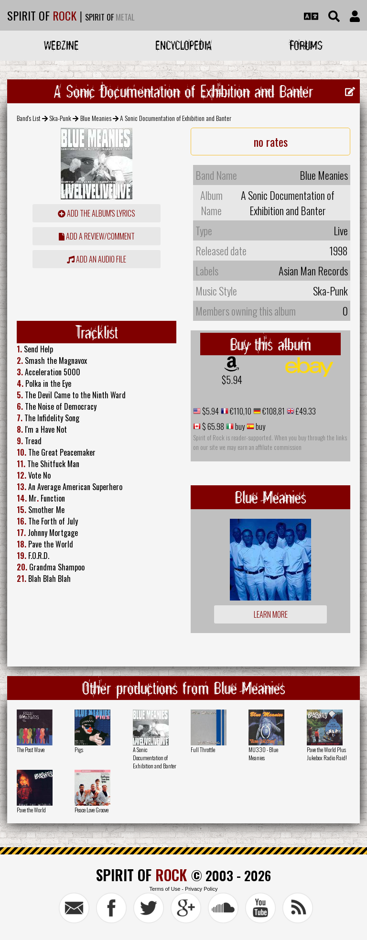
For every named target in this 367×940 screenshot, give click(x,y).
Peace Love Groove (91, 810)
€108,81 (273, 411)
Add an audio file (96, 259)
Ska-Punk (60, 118)
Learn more (271, 614)
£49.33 (305, 411)
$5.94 (232, 379)
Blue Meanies (95, 118)
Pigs (79, 749)
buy (239, 426)
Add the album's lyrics (96, 213)
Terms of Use (164, 889)
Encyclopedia (183, 45)
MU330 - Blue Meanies (263, 753)
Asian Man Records (313, 270)
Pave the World (31, 810)
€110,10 (239, 411)
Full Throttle (203, 749)
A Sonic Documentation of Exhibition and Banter (154, 757)
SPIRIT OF (41, 15)
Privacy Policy (201, 889)
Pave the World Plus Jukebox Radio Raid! (327, 753)
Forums (306, 45)
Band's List (29, 118)
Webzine (61, 45)
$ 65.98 (212, 426)
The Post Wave (30, 749)
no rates (271, 141)
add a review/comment (97, 236)
